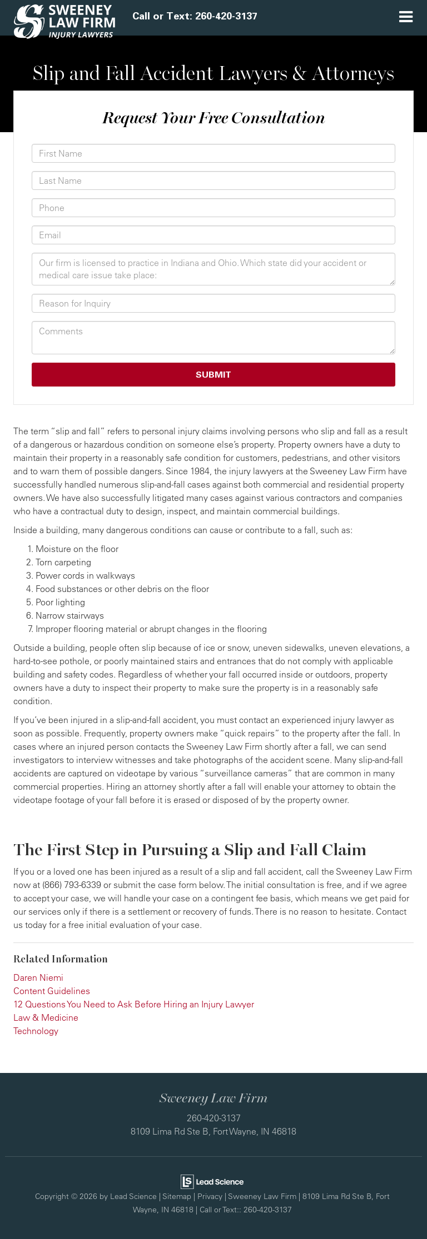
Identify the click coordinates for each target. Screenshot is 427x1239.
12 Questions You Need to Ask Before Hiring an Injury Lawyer (133, 1004)
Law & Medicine (45, 1017)
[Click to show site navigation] (406, 18)
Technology (35, 1030)
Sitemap (176, 1196)
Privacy (209, 1196)
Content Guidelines (51, 990)
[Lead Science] (212, 1180)
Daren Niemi (38, 977)
